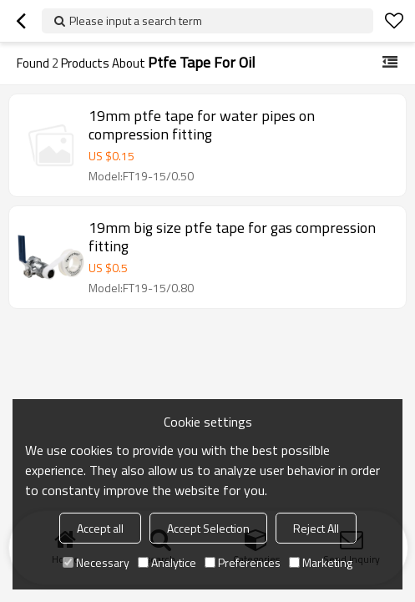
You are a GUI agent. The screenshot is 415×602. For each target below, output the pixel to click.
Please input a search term (135, 20)
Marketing (320, 562)
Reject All (316, 528)
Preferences (243, 562)
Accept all (100, 528)
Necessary (96, 562)
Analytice (167, 562)
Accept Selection (208, 528)
